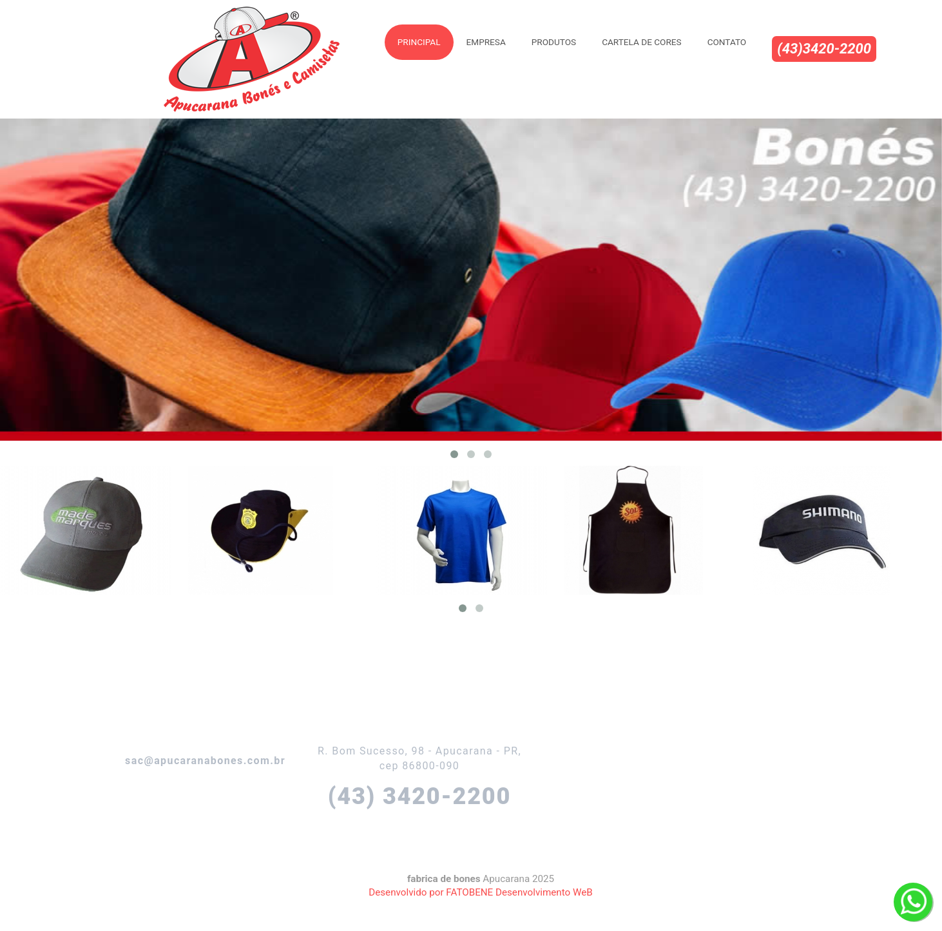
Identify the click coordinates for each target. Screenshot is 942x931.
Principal (419, 42)
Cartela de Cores (641, 42)
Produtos (554, 42)
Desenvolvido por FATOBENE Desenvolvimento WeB (480, 892)
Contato (727, 42)
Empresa (486, 42)
